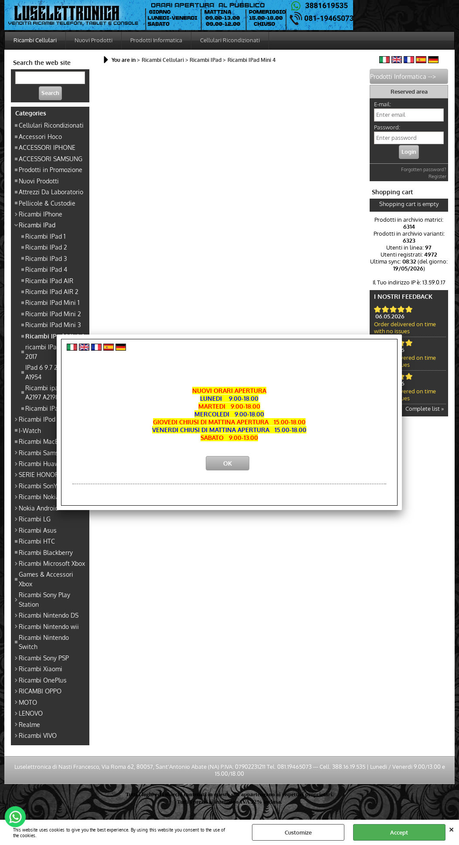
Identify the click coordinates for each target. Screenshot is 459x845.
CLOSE (451, 828)
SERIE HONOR (39, 474)
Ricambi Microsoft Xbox (52, 563)
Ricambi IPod (37, 419)
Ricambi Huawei (42, 463)
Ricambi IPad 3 (46, 258)
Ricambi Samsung (44, 452)
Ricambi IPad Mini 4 (55, 336)
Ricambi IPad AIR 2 (51, 291)
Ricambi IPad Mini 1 (52, 302)
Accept (399, 832)
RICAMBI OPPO (40, 691)
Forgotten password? (423, 169)
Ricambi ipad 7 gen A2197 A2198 (52, 392)
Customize (298, 832)
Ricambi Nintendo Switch (44, 641)
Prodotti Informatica (156, 40)
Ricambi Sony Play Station (44, 599)
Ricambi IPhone (40, 214)
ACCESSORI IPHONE (47, 147)
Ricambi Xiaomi (40, 669)
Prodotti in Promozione (50, 169)
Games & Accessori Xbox (46, 578)
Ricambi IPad (37, 225)
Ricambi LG (35, 519)
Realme (29, 724)
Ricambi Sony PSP (44, 658)
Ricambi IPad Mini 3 (53, 324)
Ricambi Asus (38, 530)
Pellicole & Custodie (47, 203)
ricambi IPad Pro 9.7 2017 (53, 351)
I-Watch (30, 430)
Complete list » (424, 408)
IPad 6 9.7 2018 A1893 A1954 (54, 371)
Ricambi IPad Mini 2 (53, 314)
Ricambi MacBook (44, 441)
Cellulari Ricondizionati (230, 40)
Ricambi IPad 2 (46, 247)
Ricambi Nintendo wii (49, 626)
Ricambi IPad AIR (49, 280)
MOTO (28, 702)
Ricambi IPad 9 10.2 (52, 408)
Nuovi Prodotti (93, 40)
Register (437, 176)
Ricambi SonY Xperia (48, 486)
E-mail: (382, 104)
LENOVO (31, 713)
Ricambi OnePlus (43, 680)
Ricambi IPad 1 (45, 236)
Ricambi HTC (37, 541)
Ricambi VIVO (38, 735)
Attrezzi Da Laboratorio (51, 192)
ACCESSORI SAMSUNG (50, 158)
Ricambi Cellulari (35, 40)
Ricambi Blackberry (46, 552)
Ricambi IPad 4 (46, 269)
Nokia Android (38, 508)
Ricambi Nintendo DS (48, 615)
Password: (387, 127)
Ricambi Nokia (39, 496)
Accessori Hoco (40, 136)
